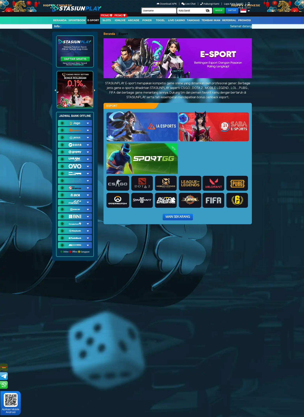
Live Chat (188, 3)
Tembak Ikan (211, 20)
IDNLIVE (120, 20)
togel (160, 20)
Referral (229, 20)
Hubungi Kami (210, 3)
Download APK (167, 3)
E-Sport (93, 20)
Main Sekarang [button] (178, 217)
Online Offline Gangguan (75, 252)
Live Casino (176, 20)
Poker (147, 20)
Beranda (59, 20)
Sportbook (77, 20)
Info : (57, 26)
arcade (133, 20)
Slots (107, 20)
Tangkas (193, 20)
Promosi (244, 20)
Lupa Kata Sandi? (234, 3)
